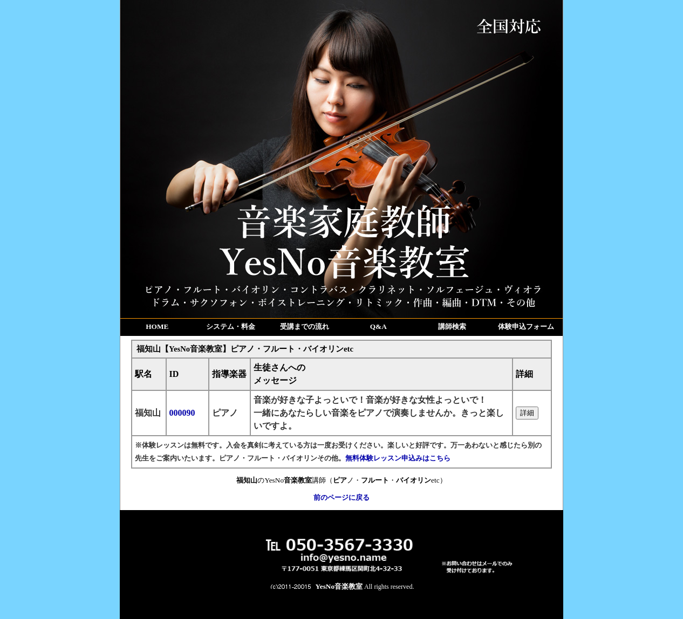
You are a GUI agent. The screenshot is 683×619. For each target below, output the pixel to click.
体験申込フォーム (526, 326)
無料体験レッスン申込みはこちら (397, 458)
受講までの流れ (304, 326)
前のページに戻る (341, 497)
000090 (182, 412)
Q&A (378, 326)
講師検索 (452, 326)
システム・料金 (230, 326)
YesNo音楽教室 (339, 586)
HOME (157, 326)
